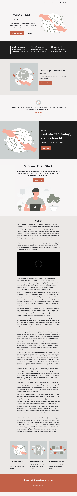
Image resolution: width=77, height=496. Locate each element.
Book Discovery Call (38, 485)
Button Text (46, 148)
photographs (44, 406)
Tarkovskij (43, 357)
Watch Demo (38, 180)
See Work (29, 33)
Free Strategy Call (17, 33)
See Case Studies (45, 82)
